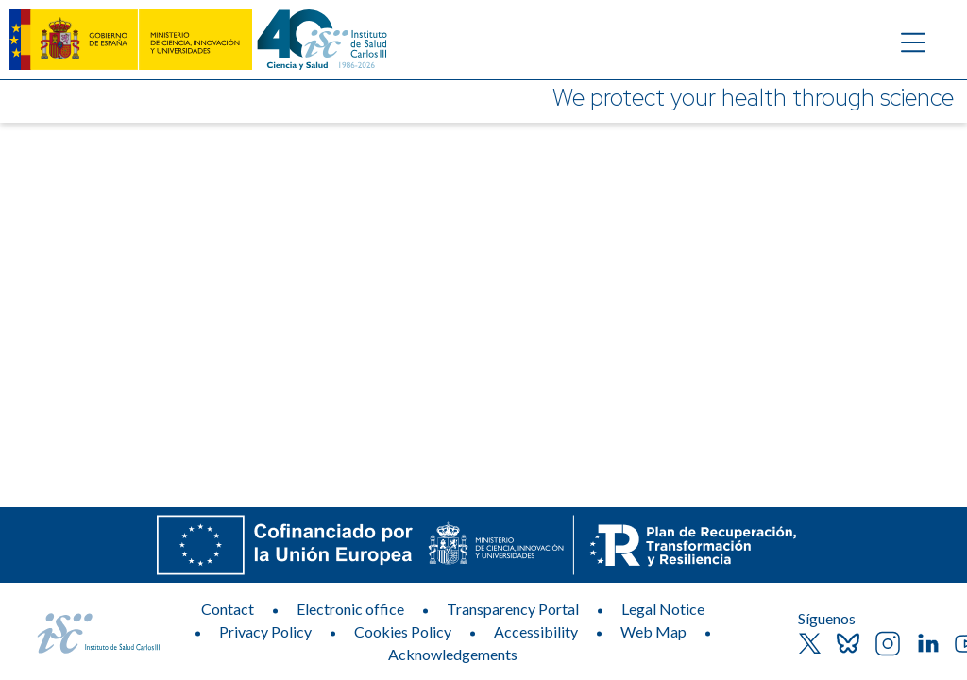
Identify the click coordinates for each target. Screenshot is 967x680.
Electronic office (350, 609)
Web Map (653, 631)
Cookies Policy (402, 631)
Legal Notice (662, 609)
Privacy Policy (265, 631)
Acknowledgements (452, 654)
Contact (227, 609)
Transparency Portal (513, 609)
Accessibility (536, 631)
